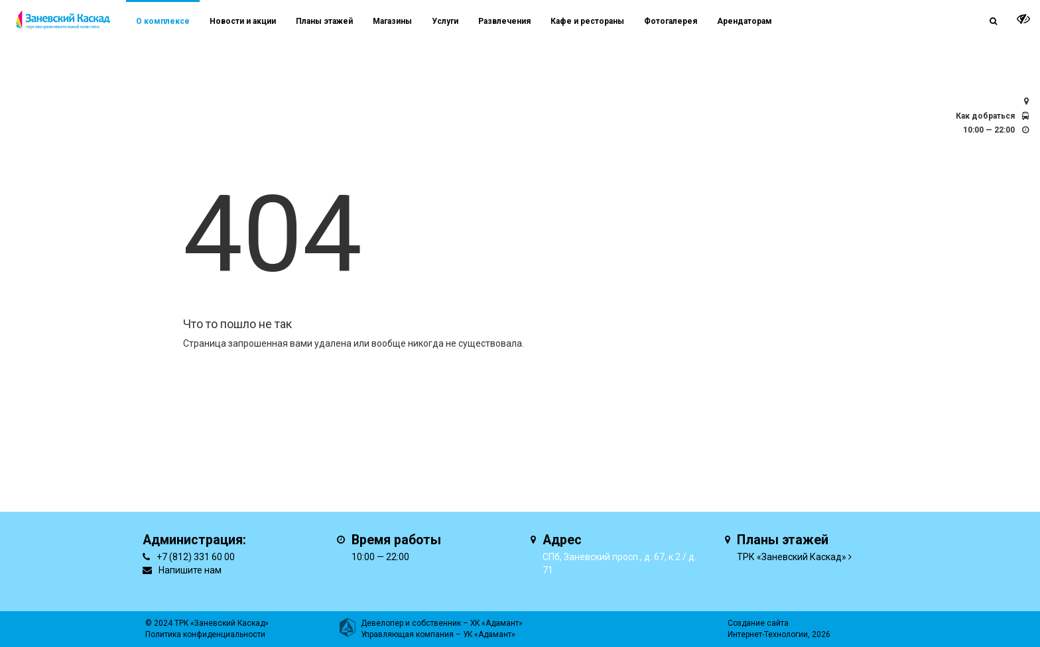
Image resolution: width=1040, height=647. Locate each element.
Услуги (445, 21)
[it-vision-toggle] (1023, 18)
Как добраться (985, 116)
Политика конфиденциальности (205, 634)
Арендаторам (744, 21)
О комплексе (163, 21)
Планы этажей (324, 21)
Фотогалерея (670, 21)
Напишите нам (190, 570)
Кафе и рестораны (587, 21)
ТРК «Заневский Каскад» (791, 557)
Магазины (392, 21)
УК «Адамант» (489, 634)
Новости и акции (243, 21)
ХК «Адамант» (496, 623)
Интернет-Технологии (768, 634)
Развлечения (504, 21)
